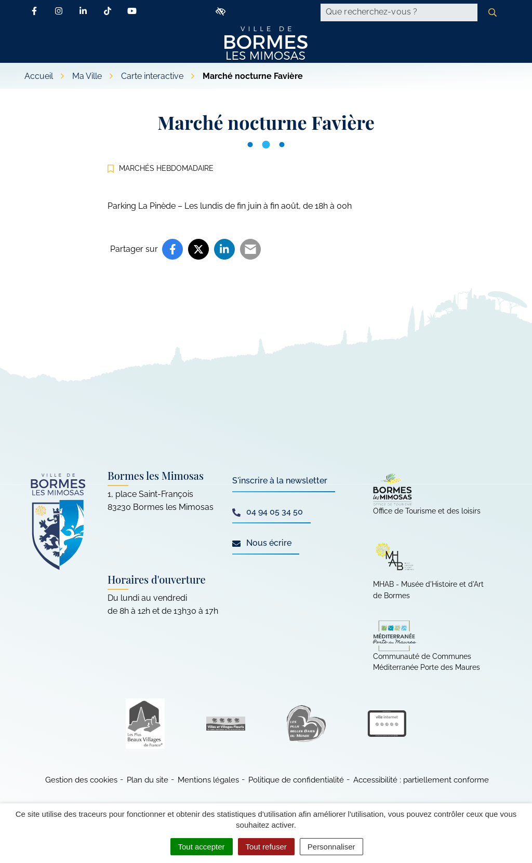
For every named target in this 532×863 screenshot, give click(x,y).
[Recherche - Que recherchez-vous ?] (399, 12)
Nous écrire (261, 543)
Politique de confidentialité (296, 780)
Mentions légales (208, 780)
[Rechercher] (492, 12)
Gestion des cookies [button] (81, 780)
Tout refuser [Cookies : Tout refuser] (266, 846)
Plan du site (147, 780)
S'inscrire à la (279, 481)
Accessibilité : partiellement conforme (421, 780)
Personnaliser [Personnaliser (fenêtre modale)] (331, 846)
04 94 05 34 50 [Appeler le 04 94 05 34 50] (267, 512)
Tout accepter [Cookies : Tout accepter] (201, 846)
